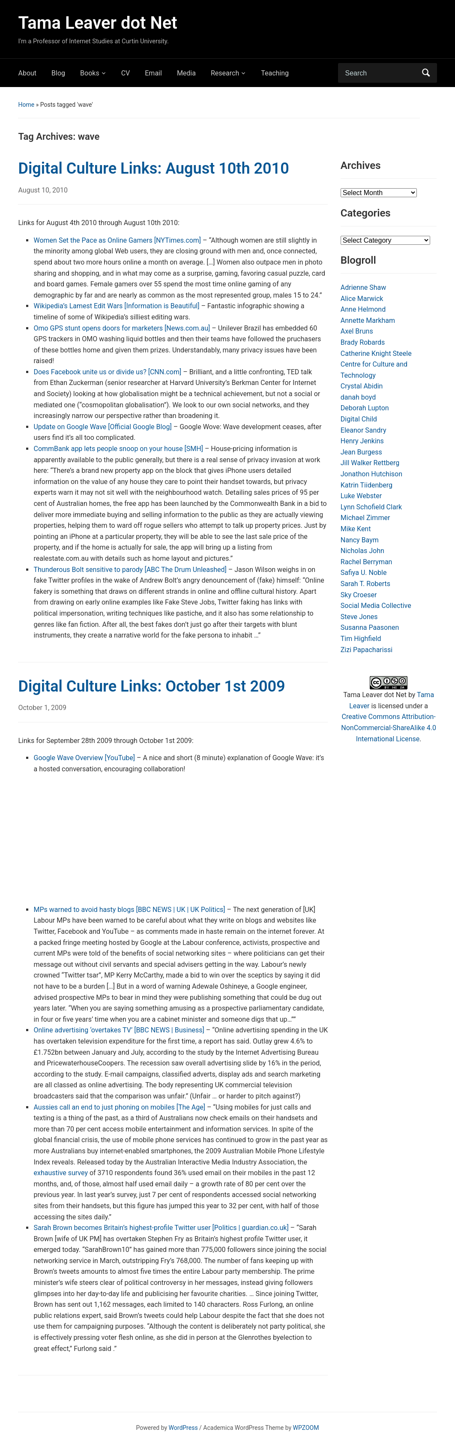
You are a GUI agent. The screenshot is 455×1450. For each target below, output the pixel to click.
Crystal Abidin (362, 386)
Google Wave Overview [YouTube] (84, 758)
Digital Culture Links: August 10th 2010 (153, 168)
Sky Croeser (359, 595)
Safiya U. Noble (364, 573)
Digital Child (359, 419)
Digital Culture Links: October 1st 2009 (151, 686)
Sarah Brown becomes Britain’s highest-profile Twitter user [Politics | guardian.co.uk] (160, 1228)
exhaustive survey (60, 1173)
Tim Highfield (361, 639)
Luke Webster (361, 496)
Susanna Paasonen (370, 627)
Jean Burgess (361, 452)
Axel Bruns (357, 331)
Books (89, 73)
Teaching (275, 73)
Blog (58, 73)
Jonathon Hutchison (371, 474)
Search (426, 72)
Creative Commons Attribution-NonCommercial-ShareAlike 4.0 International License (388, 728)
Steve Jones (359, 617)
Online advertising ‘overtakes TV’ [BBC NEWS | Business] (118, 1030)
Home (26, 104)
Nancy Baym (360, 540)
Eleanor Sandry (363, 430)
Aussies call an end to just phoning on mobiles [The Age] (119, 1107)
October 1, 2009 (42, 708)
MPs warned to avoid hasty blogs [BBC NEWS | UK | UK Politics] (129, 909)
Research (225, 73)
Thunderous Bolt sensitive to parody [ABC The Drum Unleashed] (129, 570)
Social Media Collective (376, 606)
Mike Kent (356, 529)
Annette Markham (368, 320)
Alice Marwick (362, 299)
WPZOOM (306, 1427)
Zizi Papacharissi (366, 650)
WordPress (183, 1427)
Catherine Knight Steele (376, 353)
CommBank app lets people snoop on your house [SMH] (118, 449)
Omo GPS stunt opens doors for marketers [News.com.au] (121, 328)
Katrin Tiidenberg (366, 485)
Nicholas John (362, 551)
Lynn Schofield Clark (371, 507)
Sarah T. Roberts (365, 584)
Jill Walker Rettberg (370, 463)
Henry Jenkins (362, 441)
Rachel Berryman (366, 562)
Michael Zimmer (365, 518)
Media (186, 73)
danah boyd (358, 397)
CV (125, 73)
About (27, 73)
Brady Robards (363, 342)
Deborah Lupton (365, 408)
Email (153, 73)
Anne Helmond (363, 309)
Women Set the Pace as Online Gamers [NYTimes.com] (117, 240)
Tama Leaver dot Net (97, 23)
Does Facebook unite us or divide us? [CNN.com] (107, 372)
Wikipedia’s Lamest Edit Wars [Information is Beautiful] (116, 306)
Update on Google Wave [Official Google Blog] (102, 427)
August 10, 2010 (43, 190)
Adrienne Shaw (363, 287)
